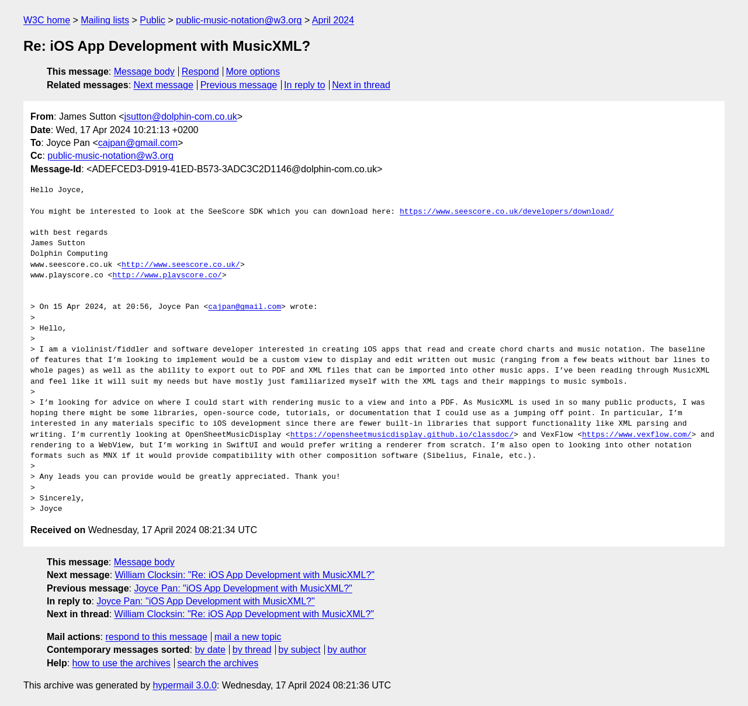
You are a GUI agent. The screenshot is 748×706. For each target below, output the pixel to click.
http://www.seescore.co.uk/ (181, 265)
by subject (299, 650)
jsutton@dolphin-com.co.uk (180, 116)
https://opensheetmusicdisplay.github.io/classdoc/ (402, 435)
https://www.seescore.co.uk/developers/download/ (507, 212)
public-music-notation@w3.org (239, 20)
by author (346, 650)
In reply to (304, 85)
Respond (200, 71)
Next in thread (361, 85)
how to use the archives (121, 663)
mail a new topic (248, 637)
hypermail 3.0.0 (184, 685)
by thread (252, 650)
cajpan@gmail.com (138, 143)
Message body (144, 71)
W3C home (46, 20)
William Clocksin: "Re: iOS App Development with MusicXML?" (245, 575)
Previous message (239, 85)
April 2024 (333, 20)
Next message (163, 85)
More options (253, 71)
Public (152, 20)
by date (210, 650)
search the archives (218, 663)
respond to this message (156, 637)
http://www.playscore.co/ (166, 275)
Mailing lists (105, 20)
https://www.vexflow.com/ (636, 435)
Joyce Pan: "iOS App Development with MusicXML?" (243, 588)
